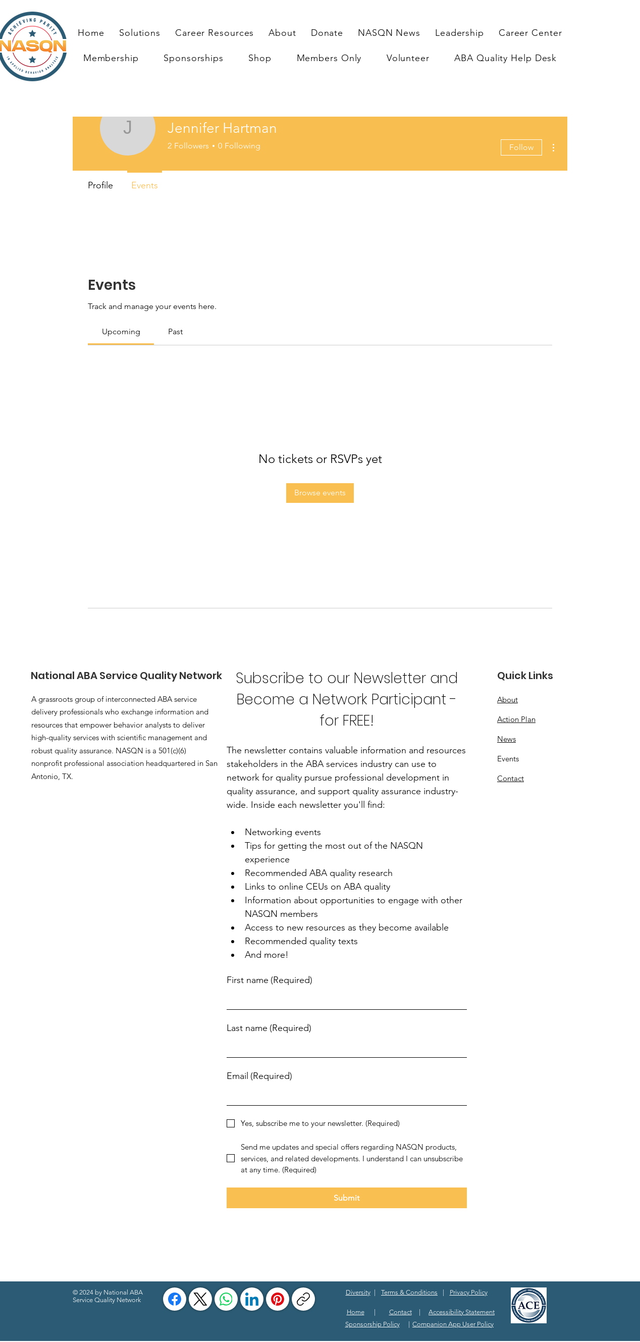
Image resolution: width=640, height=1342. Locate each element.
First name (269, 980)
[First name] (344, 1000)
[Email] (344, 1096)
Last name (269, 1028)
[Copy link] (303, 1299)
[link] (121, 331)
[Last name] (344, 1048)
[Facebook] (174, 1299)
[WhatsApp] (226, 1299)
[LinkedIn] (251, 1299)
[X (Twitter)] (200, 1299)
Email (259, 1076)
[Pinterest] (277, 1299)
